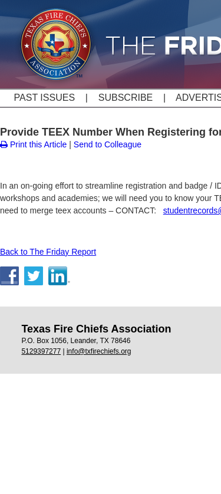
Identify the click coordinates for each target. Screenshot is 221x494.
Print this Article (33, 144)
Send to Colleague (107, 144)
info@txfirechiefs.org (99, 351)
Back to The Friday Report (48, 251)
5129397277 (41, 351)
